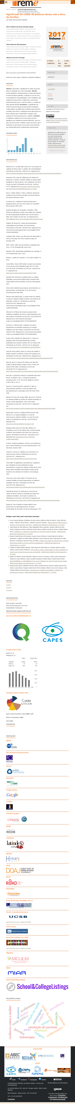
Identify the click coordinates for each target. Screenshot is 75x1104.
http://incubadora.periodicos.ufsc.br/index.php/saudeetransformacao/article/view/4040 (33, 500)
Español (8, 588)
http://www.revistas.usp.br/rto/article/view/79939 (21, 273)
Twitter (42, 1080)
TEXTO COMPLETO (50, 62)
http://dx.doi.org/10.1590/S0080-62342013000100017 (25, 347)
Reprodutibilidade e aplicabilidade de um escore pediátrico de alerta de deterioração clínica (38, 561)
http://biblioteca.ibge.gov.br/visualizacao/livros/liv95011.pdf (24, 219)
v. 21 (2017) (20, 9)
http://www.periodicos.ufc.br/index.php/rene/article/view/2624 (25, 487)
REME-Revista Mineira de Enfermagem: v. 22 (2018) (40, 572)
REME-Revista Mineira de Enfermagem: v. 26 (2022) (49, 525)
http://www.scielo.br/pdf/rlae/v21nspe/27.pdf (20, 424)
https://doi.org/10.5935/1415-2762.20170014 (23, 73)
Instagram (32, 1080)
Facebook (22, 1080)
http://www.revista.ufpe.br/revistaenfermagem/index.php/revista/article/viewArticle (32, 371)
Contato (11, 1099)
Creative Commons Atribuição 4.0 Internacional (57, 1097)
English (8, 585)
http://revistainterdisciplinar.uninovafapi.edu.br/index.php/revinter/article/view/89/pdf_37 (34, 173)
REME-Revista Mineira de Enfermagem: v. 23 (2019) (25, 563)
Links (12, 1080)
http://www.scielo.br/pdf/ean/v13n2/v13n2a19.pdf (21, 459)
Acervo (13, 9)
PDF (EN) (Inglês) (67, 63)
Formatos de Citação (56, 150)
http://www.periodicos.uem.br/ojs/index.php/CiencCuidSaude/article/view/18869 (30, 408)
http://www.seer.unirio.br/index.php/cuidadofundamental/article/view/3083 (29, 358)
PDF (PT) (59, 65)
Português (9, 590)
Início (8, 9)
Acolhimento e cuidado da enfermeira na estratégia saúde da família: (35, 531)
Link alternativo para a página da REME (18, 922)
